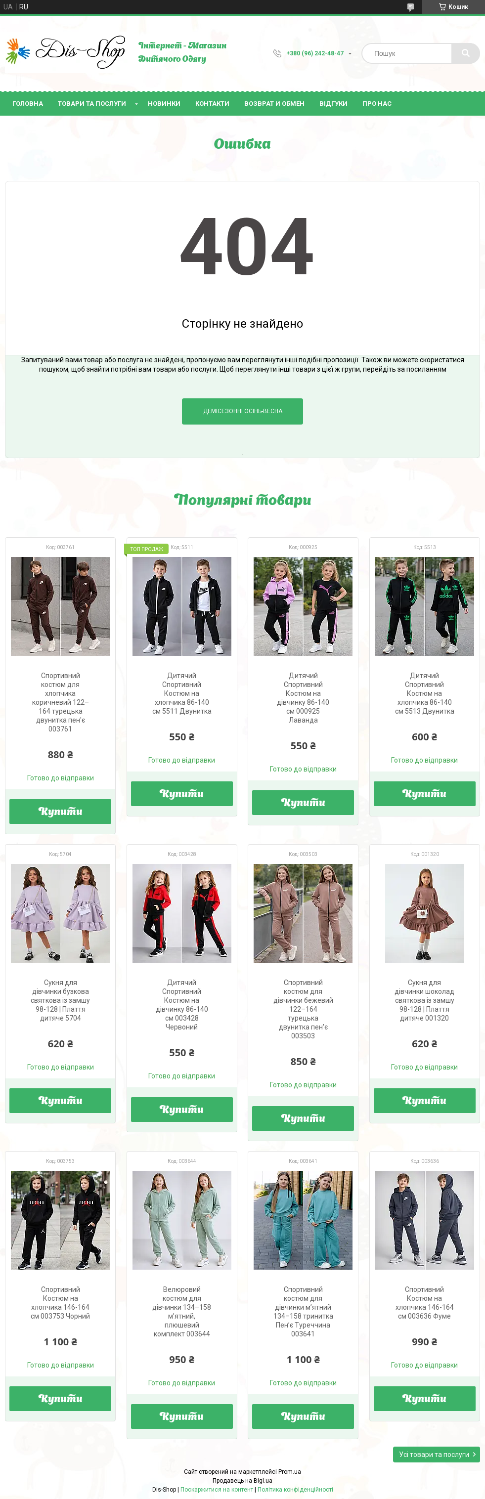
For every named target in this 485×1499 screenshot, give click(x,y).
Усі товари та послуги (434, 1454)
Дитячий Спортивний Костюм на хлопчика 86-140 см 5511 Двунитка (182, 693)
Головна (27, 103)
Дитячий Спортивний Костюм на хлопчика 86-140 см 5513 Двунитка (424, 693)
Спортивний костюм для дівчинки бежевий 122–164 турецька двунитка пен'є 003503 (303, 1009)
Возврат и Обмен (274, 103)
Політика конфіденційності (295, 1489)
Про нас (377, 103)
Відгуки (333, 103)
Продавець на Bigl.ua (242, 1480)
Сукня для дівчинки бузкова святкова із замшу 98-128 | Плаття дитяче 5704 (60, 1000)
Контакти (212, 103)
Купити (61, 812)
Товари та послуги (92, 103)
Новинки (164, 103)
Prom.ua (289, 1471)
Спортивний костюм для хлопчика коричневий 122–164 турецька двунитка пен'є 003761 (60, 702)
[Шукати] (465, 53)
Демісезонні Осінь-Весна (242, 411)
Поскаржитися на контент (216, 1489)
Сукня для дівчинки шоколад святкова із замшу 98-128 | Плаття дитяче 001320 (424, 1000)
